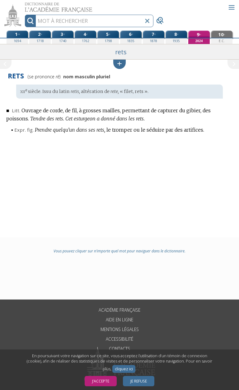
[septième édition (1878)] (153, 37)
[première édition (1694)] (17, 37)
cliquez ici (124, 369)
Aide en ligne (119, 320)
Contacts (119, 349)
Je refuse (138, 381)
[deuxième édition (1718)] (40, 37)
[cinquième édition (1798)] (108, 37)
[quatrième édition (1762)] (85, 37)
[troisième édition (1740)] (62, 37)
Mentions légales (120, 329)
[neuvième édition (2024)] (199, 37)
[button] (119, 64)
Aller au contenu (24, 5)
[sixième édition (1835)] (131, 37)
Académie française (119, 310)
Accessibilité (119, 339)
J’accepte (100, 381)
